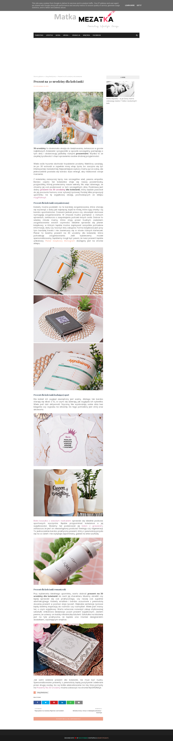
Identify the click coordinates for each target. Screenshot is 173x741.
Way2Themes (83, 738)
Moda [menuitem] (58, 35)
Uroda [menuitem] (65, 35)
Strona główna (39, 76)
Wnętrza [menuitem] (86, 35)
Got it (139, 5)
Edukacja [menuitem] (76, 35)
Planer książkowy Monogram (60, 240)
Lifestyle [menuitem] (49, 35)
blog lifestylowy (51, 76)
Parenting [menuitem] (39, 35)
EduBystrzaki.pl (103, 738)
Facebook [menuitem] (97, 35)
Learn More (129, 5)
